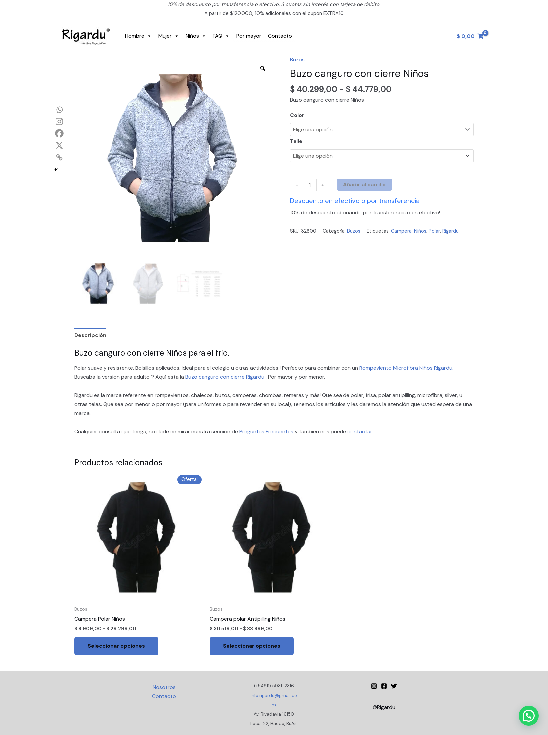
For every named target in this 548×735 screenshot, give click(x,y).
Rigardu (450, 231)
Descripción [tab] (90, 335)
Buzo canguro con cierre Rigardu (225, 376)
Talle (296, 141)
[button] (529, 716)
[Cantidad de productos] (310, 185)
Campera (401, 231)
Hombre (138, 36)
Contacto (280, 35)
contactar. (360, 431)
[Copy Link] (59, 157)
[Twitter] (394, 686)
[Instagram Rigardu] (374, 686)
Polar (434, 231)
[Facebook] (59, 133)
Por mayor (248, 35)
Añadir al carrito (364, 184)
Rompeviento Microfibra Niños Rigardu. (406, 368)
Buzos (297, 59)
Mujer (168, 36)
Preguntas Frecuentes (267, 431)
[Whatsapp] (59, 110)
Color (297, 115)
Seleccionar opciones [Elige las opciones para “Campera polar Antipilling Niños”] (251, 645)
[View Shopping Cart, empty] (470, 36)
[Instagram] (59, 121)
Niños (196, 36)
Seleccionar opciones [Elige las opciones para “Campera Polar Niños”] (116, 645)
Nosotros (164, 687)
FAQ (221, 36)
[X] (59, 145)
